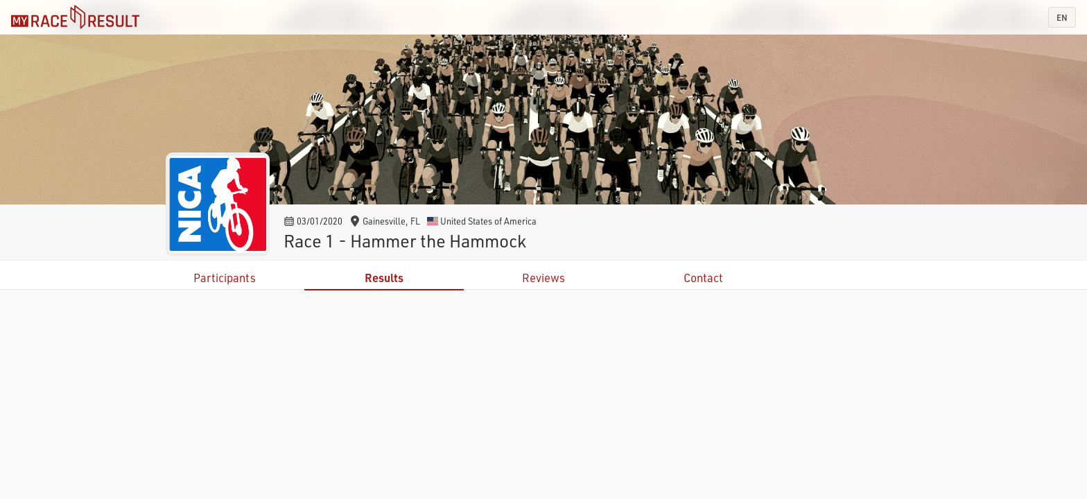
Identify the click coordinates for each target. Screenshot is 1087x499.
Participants (224, 277)
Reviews (543, 277)
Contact (703, 277)
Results (384, 277)
